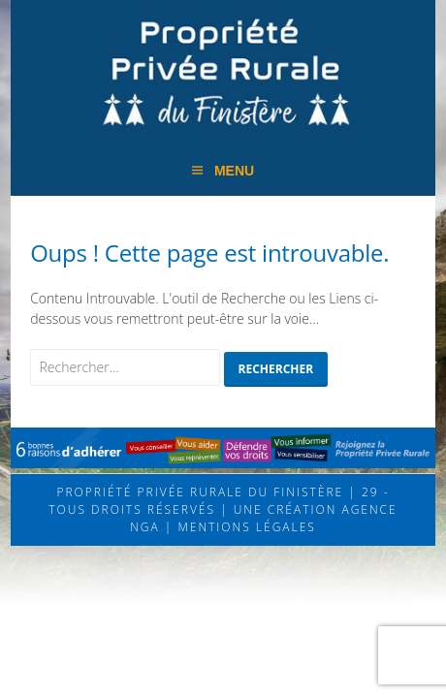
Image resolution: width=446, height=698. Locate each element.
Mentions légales (244, 527)
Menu (234, 170)
